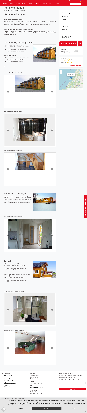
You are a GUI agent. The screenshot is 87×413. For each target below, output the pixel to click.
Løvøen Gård (22, 10)
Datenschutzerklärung (82, 411)
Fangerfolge (65, 19)
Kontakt (69, 1)
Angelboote (65, 16)
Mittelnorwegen (14, 10)
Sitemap (6, 385)
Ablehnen (19, 408)
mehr (74, 408)
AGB (5, 377)
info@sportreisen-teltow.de (36, 387)
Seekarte (65, 26)
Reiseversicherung (8, 375)
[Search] (75, 4)
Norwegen (6, 10)
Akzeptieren (47, 408)
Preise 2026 (65, 33)
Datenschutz (7, 378)
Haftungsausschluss (9, 380)
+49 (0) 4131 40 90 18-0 (36, 383)
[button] (71, 78)
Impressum (7, 382)
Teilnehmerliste (7, 387)
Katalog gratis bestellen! (10, 383)
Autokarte (64, 29)
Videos (63, 23)
